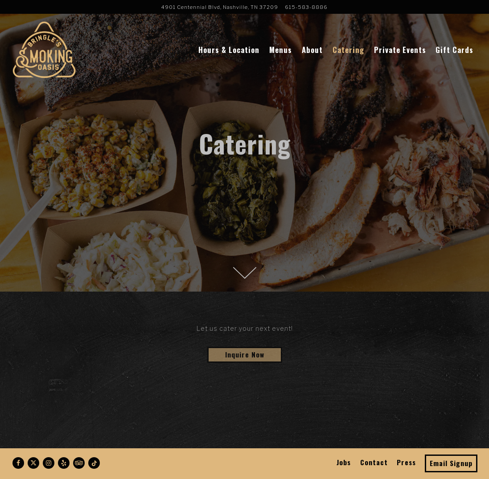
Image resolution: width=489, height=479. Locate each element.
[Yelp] (64, 463)
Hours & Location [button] (228, 49)
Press (406, 462)
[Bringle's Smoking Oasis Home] (44, 49)
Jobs (344, 462)
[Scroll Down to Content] (245, 273)
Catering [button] (348, 49)
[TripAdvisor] (79, 463)
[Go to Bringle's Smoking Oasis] (219, 7)
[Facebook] (18, 463)
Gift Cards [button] (454, 49)
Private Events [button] (400, 49)
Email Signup (451, 463)
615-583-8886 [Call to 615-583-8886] (306, 7)
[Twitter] (33, 463)
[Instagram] (48, 463)
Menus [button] (280, 49)
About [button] (312, 49)
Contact (374, 462)
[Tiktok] (94, 463)
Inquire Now (244, 354)
